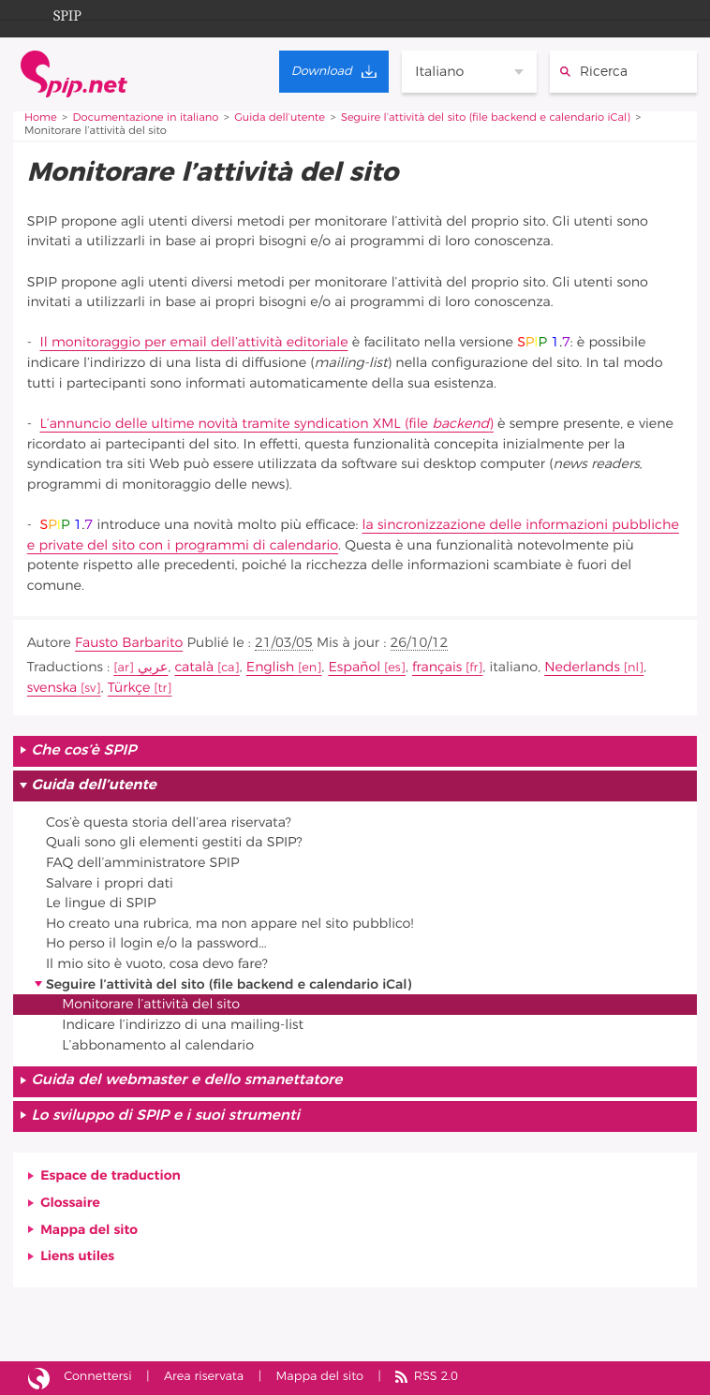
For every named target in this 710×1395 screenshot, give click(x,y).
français (437, 667)
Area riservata (204, 1377)
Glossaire (70, 1203)
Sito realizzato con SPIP (39, 1378)
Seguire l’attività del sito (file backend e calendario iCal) (485, 118)
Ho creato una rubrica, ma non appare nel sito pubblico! (229, 924)
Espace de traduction (110, 1175)
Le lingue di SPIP (101, 903)
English (270, 667)
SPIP (52, 13)
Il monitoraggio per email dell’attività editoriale (194, 342)
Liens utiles (77, 1256)
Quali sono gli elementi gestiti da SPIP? (174, 842)
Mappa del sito (89, 1230)
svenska (52, 688)
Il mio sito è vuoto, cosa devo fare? (157, 964)
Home (40, 118)
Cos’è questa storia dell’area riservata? (168, 822)
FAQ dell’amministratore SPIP (143, 863)
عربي (153, 667)
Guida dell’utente (279, 118)
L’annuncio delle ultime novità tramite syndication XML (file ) (267, 424)
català (194, 667)
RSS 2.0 (436, 1377)
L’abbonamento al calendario (158, 1045)
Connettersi (97, 1377)
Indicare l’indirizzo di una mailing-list (182, 1025)
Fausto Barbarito (129, 643)
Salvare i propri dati (109, 883)
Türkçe (129, 688)
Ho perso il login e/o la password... (156, 943)
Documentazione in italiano (146, 118)
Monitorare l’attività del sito (151, 1004)
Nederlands (582, 667)
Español (355, 667)
